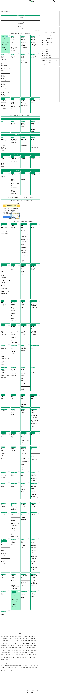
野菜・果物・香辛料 (6, 643)
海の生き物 (32, 643)
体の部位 (33, 652)
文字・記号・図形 (23, 652)
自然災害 (6, 636)
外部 (15, 667)
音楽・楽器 (27, 638)
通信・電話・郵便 (19, 654)
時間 (19, 643)
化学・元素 (27, 650)
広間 (24, 667)
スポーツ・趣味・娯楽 (29, 654)
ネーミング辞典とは (47, 64)
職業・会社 (16, 652)
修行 (38, 665)
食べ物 (17, 645)
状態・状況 (10, 652)
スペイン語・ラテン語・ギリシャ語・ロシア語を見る (20, 197)
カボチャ (30, 665)
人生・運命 (11, 636)
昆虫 (35, 650)
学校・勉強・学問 (28, 645)
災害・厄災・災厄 (9, 667)
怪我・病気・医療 (32, 640)
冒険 (35, 665)
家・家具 (25, 640)
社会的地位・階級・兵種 (8, 638)
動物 (23, 638)
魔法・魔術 (8, 647)
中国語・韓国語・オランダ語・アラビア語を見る (20, 200)
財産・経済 (25, 636)
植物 (29, 652)
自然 (29, 636)
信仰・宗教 (4, 652)
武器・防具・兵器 (20, 650)
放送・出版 (16, 640)
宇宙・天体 (10, 654)
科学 (7, 659)
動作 (2, 636)
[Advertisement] (30, 6)
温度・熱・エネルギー (27, 657)
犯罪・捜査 (14, 647)
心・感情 (45, 40)
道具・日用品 (4, 654)
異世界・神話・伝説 (27, 647)
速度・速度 (31, 667)
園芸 (3, 667)
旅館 (19, 667)
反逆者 (16, 665)
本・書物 (23, 643)
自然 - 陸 (22, 645)
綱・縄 (10, 670)
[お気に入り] (9, 36)
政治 (4, 647)
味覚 (32, 650)
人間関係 (20, 647)
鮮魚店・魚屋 (11, 665)
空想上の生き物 (9, 640)
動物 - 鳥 (20, 636)
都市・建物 (19, 638)
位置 (14, 645)
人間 (16, 636)
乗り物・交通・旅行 (15, 657)
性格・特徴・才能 (5, 645)
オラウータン (4, 665)
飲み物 (21, 640)
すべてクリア (50, 35)
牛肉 (5, 670)
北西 (27, 667)
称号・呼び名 (14, 643)
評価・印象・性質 (12, 650)
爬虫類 (27, 643)
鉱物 (11, 645)
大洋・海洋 (24, 665)
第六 (20, 665)
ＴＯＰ (23, 690)
